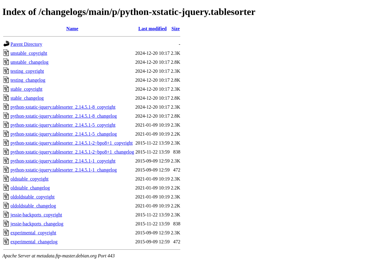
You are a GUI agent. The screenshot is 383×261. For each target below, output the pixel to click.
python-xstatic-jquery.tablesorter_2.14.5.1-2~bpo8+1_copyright (71, 142)
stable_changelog (27, 98)
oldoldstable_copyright (32, 196)
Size (175, 28)
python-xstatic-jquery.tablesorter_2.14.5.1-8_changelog (63, 116)
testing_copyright (27, 71)
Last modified (152, 28)
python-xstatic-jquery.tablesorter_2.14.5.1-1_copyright (62, 160)
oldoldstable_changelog (33, 205)
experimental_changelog (33, 241)
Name (72, 28)
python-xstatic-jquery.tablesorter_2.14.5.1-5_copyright (62, 125)
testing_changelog (27, 80)
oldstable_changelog (30, 187)
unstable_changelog (29, 62)
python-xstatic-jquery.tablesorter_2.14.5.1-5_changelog (63, 133)
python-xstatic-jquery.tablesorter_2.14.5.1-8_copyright (62, 107)
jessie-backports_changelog (36, 223)
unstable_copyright (28, 53)
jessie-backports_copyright (36, 214)
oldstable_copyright (29, 178)
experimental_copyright (33, 232)
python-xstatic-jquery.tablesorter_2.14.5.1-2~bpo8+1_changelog (72, 151)
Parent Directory (26, 44)
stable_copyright (26, 89)
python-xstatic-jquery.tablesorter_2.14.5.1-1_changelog (63, 169)
